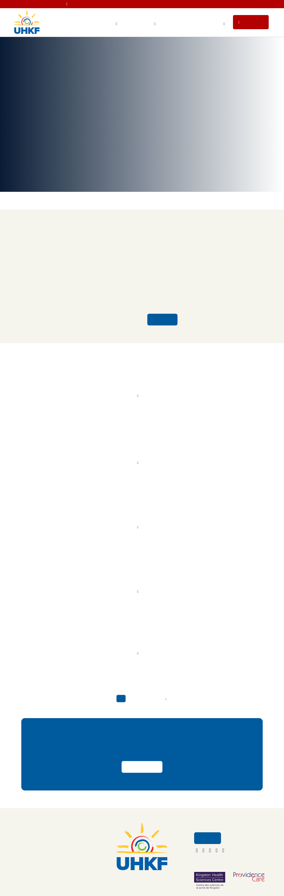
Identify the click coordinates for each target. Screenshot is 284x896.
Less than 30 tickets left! (194, 5)
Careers (59, 853)
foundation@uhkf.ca (142, 883)
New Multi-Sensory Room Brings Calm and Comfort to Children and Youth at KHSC (194, 222)
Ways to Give (141, 24)
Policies (59, 862)
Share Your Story (142, 766)
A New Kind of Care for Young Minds (152, 381)
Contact (59, 844)
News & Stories (61, 47)
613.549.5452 (142, 876)
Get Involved (208, 24)
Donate (254, 23)
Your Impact (105, 24)
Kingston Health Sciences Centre (177, 285)
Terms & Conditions (68, 872)
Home (18, 47)
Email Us (207, 837)
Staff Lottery (178, 24)
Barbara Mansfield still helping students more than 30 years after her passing (170, 511)
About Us (60, 835)
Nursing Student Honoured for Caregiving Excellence (169, 641)
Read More (162, 314)
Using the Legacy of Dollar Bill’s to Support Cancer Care (172, 446)
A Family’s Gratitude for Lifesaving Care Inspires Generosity (164, 576)
